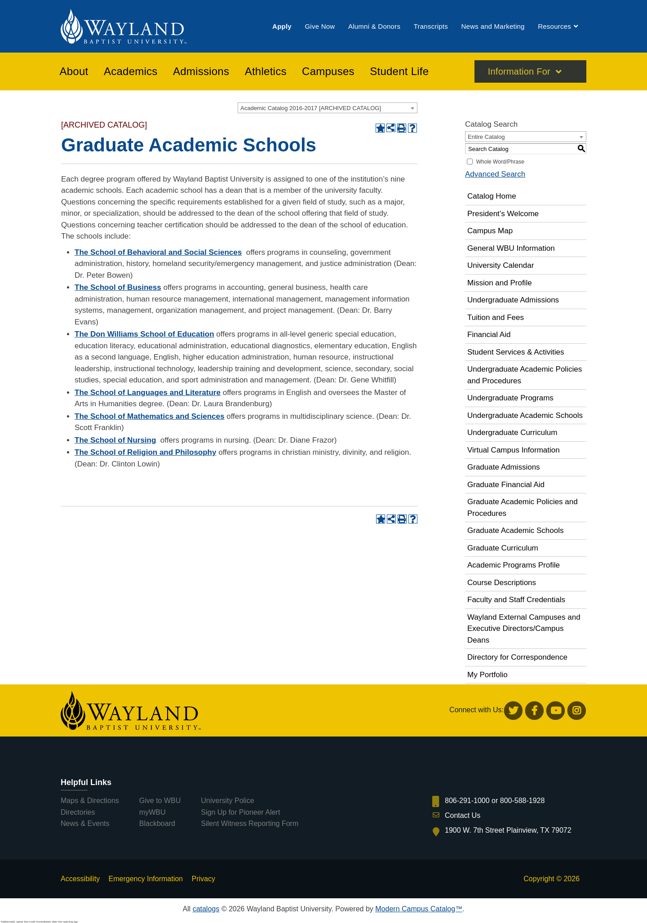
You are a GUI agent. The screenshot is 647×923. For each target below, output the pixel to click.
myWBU (152, 812)
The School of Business (118, 287)
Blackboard (157, 823)
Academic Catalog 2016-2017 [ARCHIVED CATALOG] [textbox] (310, 108)
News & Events (85, 823)
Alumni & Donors (374, 26)
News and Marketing (492, 26)
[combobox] (327, 107)
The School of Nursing (115, 440)
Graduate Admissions (503, 467)
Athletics (266, 71)
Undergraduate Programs (510, 398)
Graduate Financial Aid (506, 484)
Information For (519, 71)
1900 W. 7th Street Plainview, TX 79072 (508, 830)
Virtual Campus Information (513, 450)
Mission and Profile (499, 283)
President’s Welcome (503, 213)
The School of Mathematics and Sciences (149, 416)
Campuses (328, 71)
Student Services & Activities (515, 352)
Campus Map (490, 230)
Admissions (201, 71)
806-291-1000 (467, 800)
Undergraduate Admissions (513, 300)
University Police (227, 800)
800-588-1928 (522, 800)
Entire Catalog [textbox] (486, 136)
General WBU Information (511, 248)
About (74, 71)
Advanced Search (495, 174)
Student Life (399, 71)
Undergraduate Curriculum (512, 432)
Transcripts (431, 26)
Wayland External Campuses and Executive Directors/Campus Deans (524, 628)
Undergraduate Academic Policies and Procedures (524, 375)
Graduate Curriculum (502, 548)
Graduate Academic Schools (515, 530)
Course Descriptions (501, 582)
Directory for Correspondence (517, 657)
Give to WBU (160, 800)
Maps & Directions (90, 800)
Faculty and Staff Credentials (516, 599)
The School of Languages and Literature (148, 392)
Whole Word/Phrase (500, 162)
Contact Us (462, 815)
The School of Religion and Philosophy (145, 452)
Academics (131, 71)
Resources (554, 26)
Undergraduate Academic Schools (525, 415)
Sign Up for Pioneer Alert (240, 812)
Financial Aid (488, 334)
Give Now (320, 26)
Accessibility (80, 879)
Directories (78, 812)
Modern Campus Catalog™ (418, 909)
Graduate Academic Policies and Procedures (522, 507)
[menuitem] (282, 26)
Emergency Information (146, 879)
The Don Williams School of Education (144, 334)
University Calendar (500, 265)
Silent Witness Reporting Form (249, 823)
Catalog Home (491, 196)
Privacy (203, 879)
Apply (282, 26)
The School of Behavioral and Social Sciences (158, 252)
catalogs (206, 909)
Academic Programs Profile (513, 565)
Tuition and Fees (495, 317)
